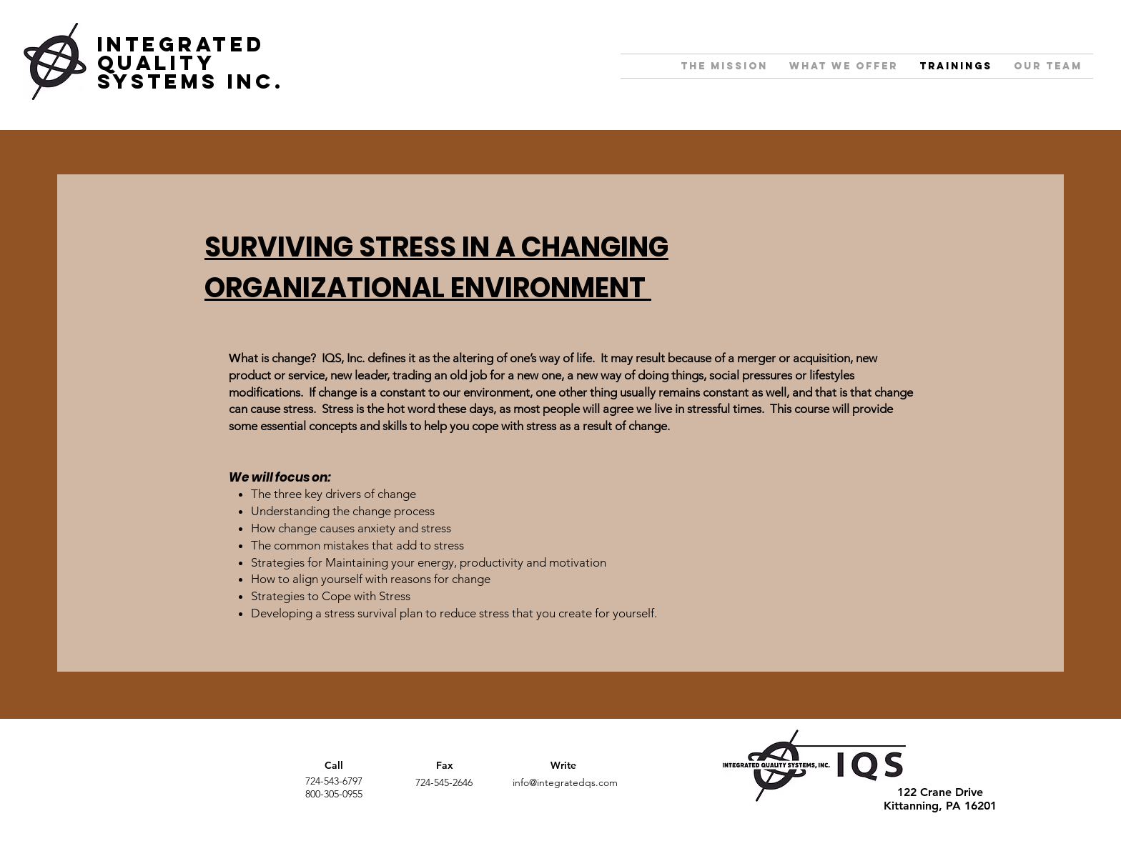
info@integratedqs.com (565, 782)
